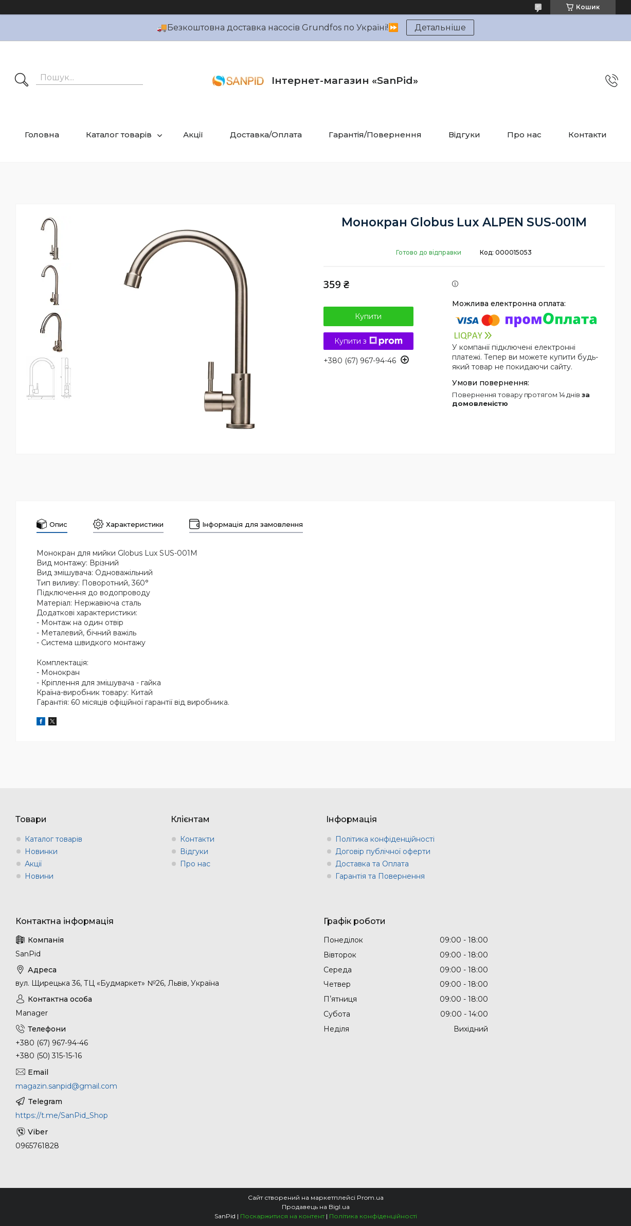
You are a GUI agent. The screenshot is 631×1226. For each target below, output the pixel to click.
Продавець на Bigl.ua (316, 1207)
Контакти (587, 134)
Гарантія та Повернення (380, 876)
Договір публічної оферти (382, 851)
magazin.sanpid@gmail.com (66, 1086)
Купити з (368, 341)
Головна (42, 134)
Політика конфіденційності (385, 839)
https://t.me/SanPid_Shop (61, 1115)
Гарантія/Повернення (375, 134)
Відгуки (464, 134)
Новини (39, 876)
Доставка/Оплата (266, 134)
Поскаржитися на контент (282, 1216)
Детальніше (440, 27)
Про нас (524, 134)
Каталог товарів (119, 134)
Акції (193, 134)
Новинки (41, 851)
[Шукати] (21, 81)
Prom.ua (370, 1197)
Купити (368, 316)
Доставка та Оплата (372, 863)
